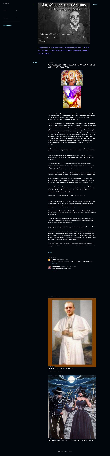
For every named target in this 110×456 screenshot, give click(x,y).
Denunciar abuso (7, 25)
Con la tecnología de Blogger (65, 452)
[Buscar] (95, 4)
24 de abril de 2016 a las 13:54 (62, 259)
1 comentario (55, 442)
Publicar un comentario (57, 370)
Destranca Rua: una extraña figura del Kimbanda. (71, 440)
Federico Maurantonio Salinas (58, 266)
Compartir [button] (35, 62)
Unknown (54, 259)
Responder (54, 263)
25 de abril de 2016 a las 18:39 (70, 266)
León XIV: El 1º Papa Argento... (61, 368)
